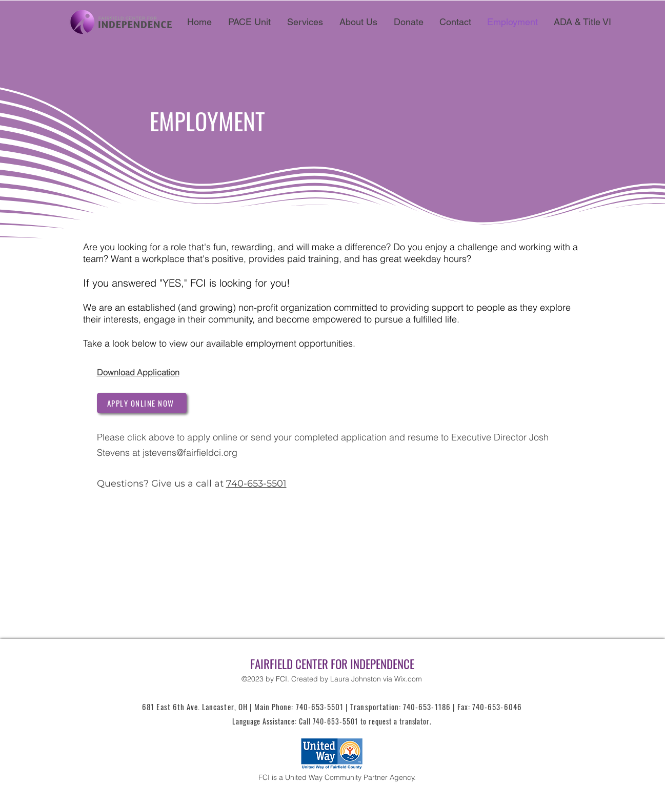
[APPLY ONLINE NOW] (142, 403)
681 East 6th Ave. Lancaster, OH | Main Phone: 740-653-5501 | (246, 706)
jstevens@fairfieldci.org (190, 452)
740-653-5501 (256, 483)
